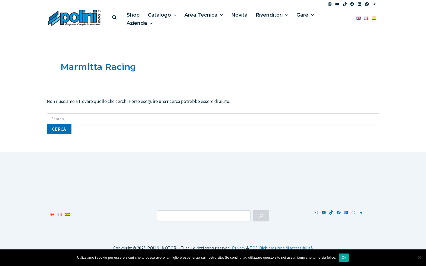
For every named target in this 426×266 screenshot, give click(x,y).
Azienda (318, 18)
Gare (290, 18)
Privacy (238, 248)
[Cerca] (261, 215)
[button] (114, 18)
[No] (419, 257)
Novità (230, 18)
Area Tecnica (197, 18)
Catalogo (158, 18)
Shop (131, 18)
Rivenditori (259, 18)
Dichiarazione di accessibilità (286, 248)
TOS (254, 248)
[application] (170, 18)
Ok (344, 257)
